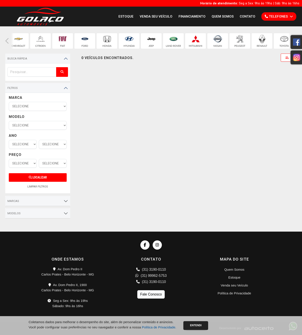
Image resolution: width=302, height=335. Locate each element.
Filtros (12, 88)
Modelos (14, 213)
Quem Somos (223, 16)
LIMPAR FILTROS (37, 186)
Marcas (13, 201)
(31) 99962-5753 (151, 275)
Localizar (38, 177)
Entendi (196, 325)
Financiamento (192, 16)
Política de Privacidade (234, 293)
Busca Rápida (17, 58)
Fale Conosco (151, 294)
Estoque (126, 16)
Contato (247, 16)
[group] (18, 41)
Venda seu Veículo (156, 16)
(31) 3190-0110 (151, 269)
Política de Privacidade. (159, 327)
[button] (7, 41)
